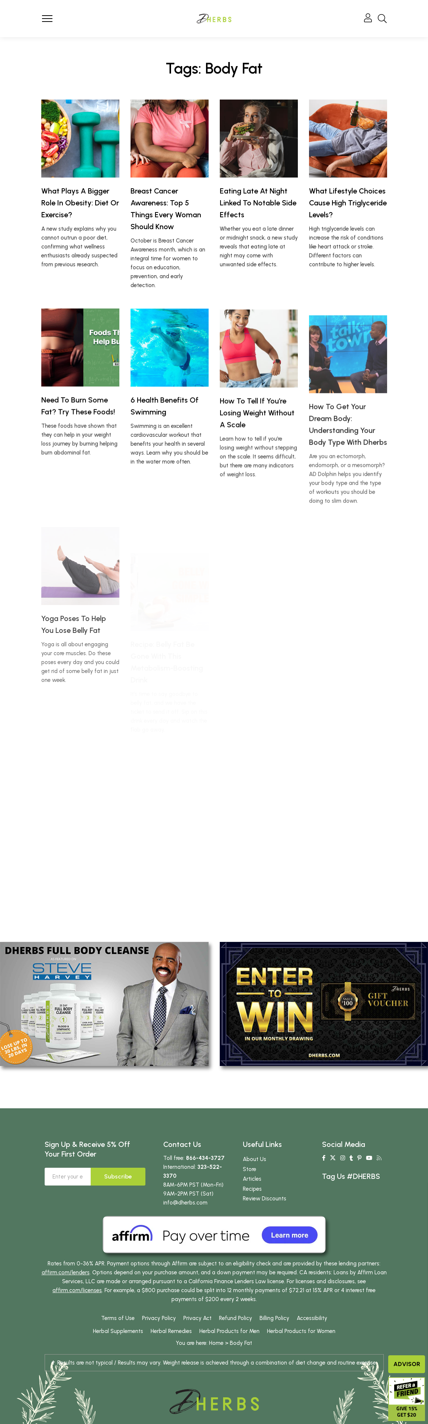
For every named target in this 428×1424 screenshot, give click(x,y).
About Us (254, 1159)
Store (249, 1169)
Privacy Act (197, 1318)
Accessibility (312, 1318)
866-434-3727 (205, 1158)
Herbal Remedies (171, 1331)
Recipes (252, 1189)
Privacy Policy (159, 1318)
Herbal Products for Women (301, 1331)
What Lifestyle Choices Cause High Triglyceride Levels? (348, 202)
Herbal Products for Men (229, 1331)
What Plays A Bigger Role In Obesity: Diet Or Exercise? (80, 202)
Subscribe (118, 1176)
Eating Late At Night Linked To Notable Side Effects (258, 202)
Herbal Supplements (118, 1331)
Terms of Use (118, 1318)
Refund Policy (235, 1318)
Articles (252, 1179)
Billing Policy (274, 1318)
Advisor (406, 1364)
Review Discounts (264, 1198)
